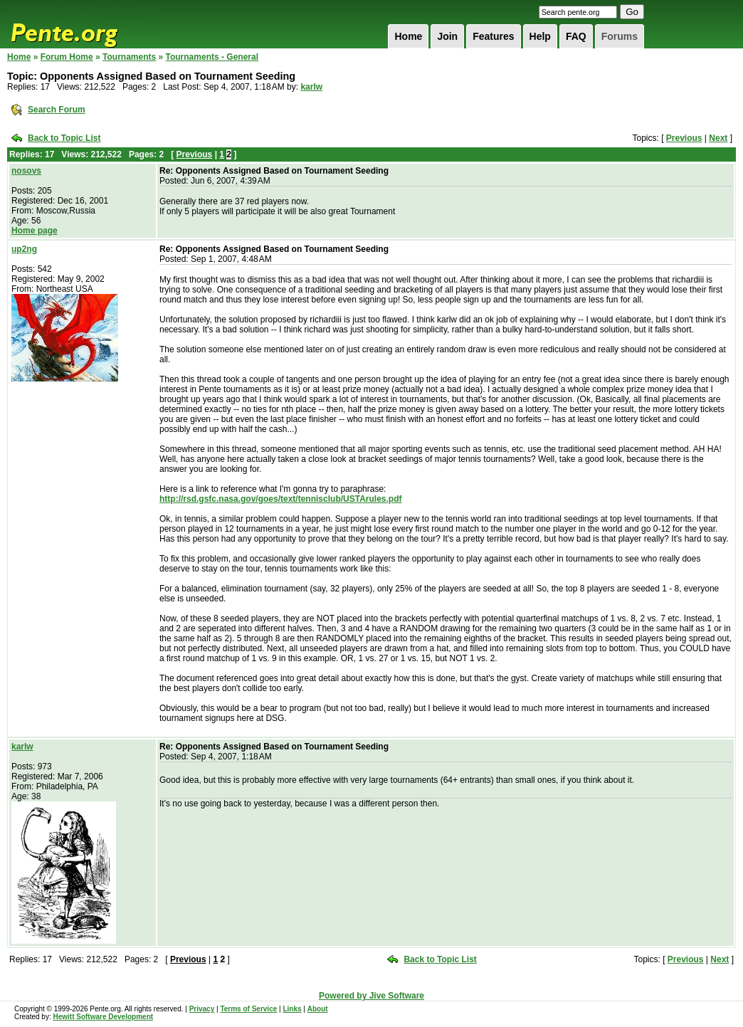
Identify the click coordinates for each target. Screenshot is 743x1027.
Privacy (202, 1009)
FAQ (576, 36)
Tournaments (129, 57)
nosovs (26, 171)
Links (292, 1009)
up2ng (24, 249)
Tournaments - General (212, 57)
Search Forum (56, 110)
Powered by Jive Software (371, 996)
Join (447, 36)
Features (493, 36)
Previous (684, 138)
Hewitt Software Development (103, 1017)
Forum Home (67, 57)
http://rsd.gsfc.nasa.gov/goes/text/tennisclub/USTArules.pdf (280, 499)
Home (408, 36)
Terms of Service (248, 1009)
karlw (311, 87)
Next (718, 138)
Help (540, 36)
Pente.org (82, 24)
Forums (619, 36)
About (317, 1009)
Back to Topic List (64, 138)
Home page (34, 231)
